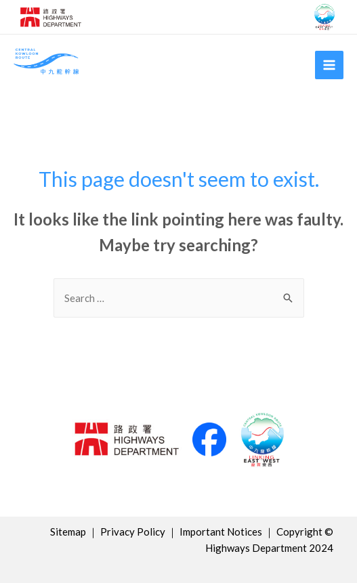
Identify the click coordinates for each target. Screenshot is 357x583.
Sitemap (68, 531)
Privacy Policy (132, 531)
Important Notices (221, 531)
